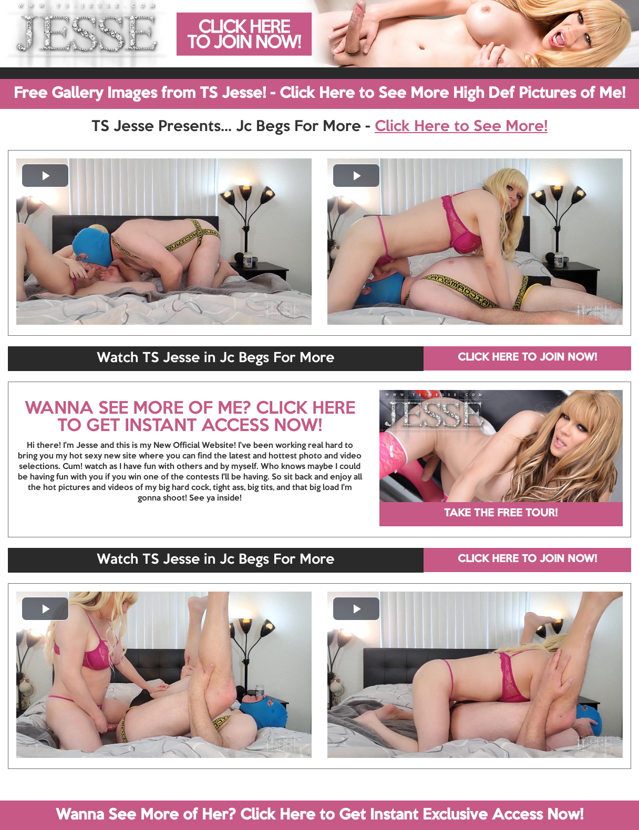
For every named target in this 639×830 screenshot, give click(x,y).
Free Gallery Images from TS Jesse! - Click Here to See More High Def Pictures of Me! (319, 94)
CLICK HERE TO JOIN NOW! (527, 358)
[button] (45, 175)
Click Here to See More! (461, 127)
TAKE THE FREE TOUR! (501, 513)
